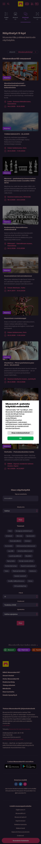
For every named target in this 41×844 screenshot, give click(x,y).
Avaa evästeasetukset (20, 433)
